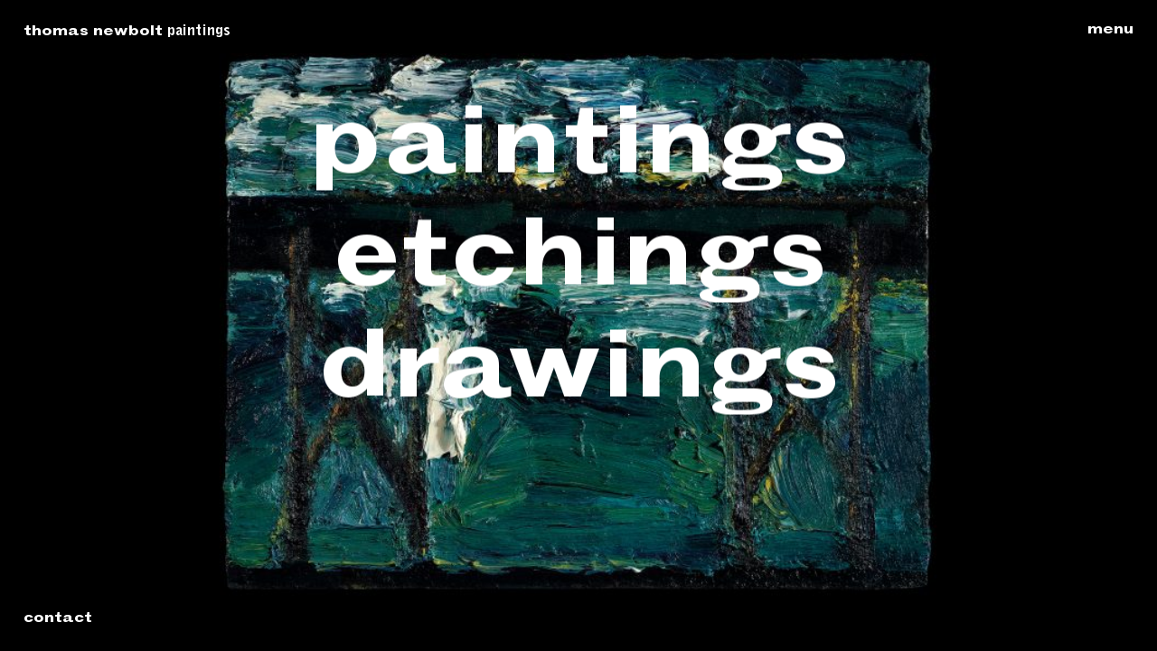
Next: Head (1035, 326)
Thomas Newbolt (93, 32)
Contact (58, 619)
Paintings (198, 31)
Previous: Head (122, 326)
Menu (1110, 31)
